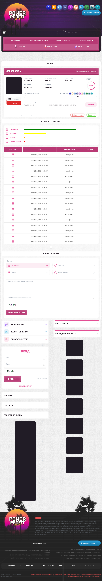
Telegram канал (91, 12)
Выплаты (15, 115)
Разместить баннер (51, 46)
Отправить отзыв (16, 312)
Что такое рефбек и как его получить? (85, 549)
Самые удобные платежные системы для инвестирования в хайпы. (27, 551)
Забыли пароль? (42, 378)
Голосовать (8, 115)
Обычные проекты (86, 40)
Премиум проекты (63, 40)
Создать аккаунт (25, 386)
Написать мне (25, 324)
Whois (27, 115)
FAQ (73, 565)
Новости (29, 565)
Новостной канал (25, 331)
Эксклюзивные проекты (39, 40)
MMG (78, 96)
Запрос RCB (91, 115)
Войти (12, 379)
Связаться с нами (41, 543)
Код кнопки (34, 115)
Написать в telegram (82, 47)
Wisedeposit (12, 71)
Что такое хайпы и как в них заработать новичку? (81, 555)
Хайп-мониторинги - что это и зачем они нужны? (30, 558)
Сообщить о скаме (77, 115)
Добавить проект (20, 46)
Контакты (89, 565)
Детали (91, 104)
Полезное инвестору (52, 565)
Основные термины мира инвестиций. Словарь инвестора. (78, 552)
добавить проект (25, 339)
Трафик (22, 115)
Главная (11, 565)
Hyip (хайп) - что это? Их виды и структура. (83, 558)
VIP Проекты (15, 40)
